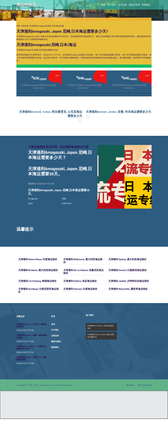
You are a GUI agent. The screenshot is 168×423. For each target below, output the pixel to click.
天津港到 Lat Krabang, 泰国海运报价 (37, 285)
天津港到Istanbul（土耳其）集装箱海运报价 (31, 329)
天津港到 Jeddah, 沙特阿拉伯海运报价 (128, 285)
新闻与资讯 (134, 4)
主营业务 (122, 4)
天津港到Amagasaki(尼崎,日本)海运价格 (46, 26)
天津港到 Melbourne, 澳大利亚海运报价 (82, 265)
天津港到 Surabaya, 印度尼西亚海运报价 (38, 294)
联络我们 (146, 4)
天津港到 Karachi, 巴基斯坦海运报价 (127, 274)
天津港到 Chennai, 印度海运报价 (80, 293)
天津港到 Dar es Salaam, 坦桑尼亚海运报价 (83, 276)
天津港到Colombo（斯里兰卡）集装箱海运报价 (31, 362)
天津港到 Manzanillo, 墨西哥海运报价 (128, 293)
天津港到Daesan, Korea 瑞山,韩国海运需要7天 (100, 339)
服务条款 (130, 389)
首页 (103, 4)
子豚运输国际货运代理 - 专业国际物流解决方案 (60, 149)
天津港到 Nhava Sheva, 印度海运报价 (37, 263)
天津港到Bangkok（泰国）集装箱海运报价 (31, 340)
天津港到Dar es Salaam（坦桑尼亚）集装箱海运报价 (31, 351)
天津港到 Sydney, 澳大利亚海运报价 (127, 263)
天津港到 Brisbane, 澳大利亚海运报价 (38, 274)
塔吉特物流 (26, 5)
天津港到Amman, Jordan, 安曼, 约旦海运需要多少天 (117, 114)
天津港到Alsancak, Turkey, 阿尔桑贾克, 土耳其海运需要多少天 (50, 114)
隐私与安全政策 (145, 389)
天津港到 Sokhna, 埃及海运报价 (80, 285)
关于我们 (111, 4)
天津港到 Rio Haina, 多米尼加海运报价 (100, 331)
